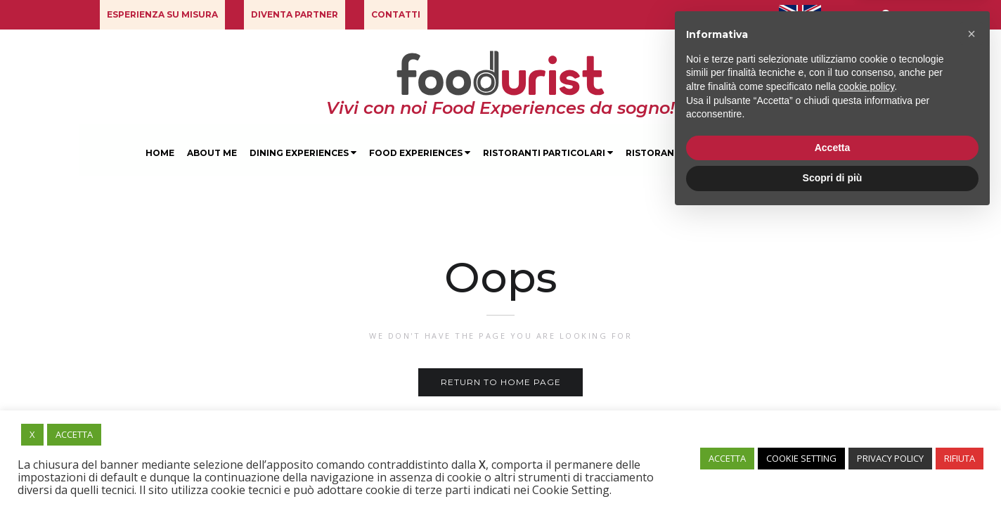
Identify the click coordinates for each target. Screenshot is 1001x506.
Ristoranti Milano (674, 153)
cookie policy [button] (866, 376)
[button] (162, 15)
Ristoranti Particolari (548, 153)
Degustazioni (775, 153)
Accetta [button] (833, 437)
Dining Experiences (303, 153)
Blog (841, 153)
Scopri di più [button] (833, 467)
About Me (212, 153)
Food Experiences (419, 153)
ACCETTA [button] (74, 434)
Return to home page (501, 382)
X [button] (32, 434)
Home (160, 153)
